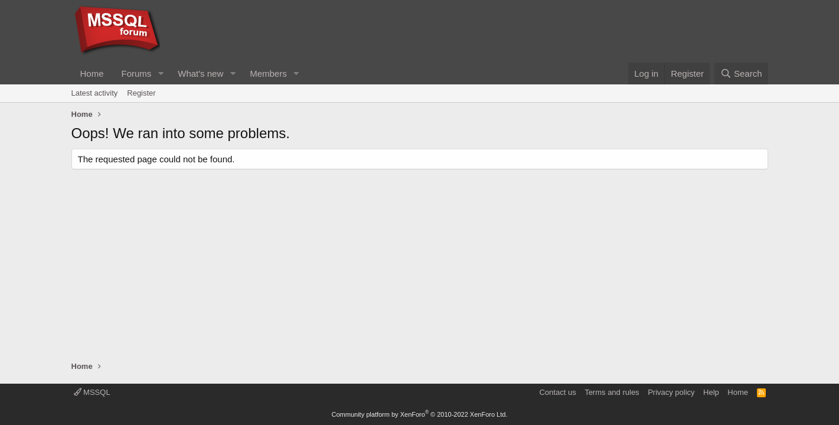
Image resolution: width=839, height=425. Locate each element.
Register (141, 93)
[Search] (741, 73)
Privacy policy (671, 392)
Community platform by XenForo (420, 414)
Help (711, 392)
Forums (137, 73)
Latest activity (94, 93)
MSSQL (92, 392)
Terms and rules (612, 392)
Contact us (557, 392)
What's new (200, 73)
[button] (160, 73)
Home (92, 73)
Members (268, 73)
